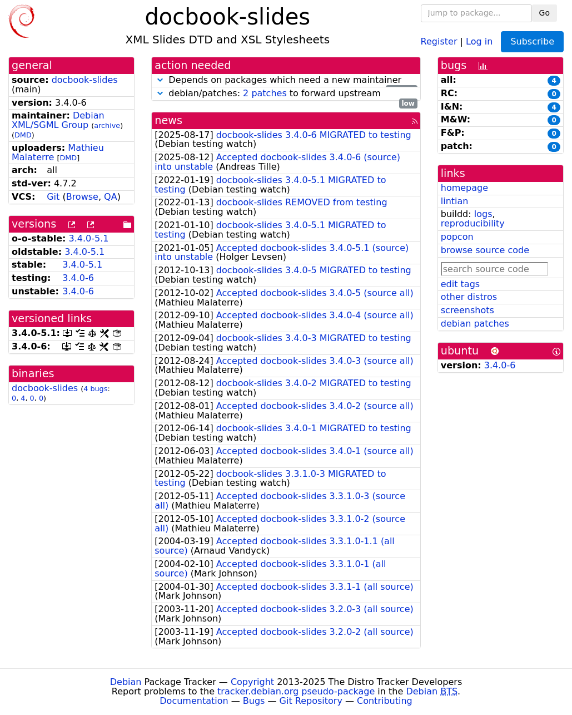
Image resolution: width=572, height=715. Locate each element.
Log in (479, 41)
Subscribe (532, 41)
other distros (469, 297)
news (168, 120)
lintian (455, 201)
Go (544, 12)
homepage (464, 188)
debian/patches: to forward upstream (286, 93)
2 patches (265, 93)
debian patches (475, 323)
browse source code (485, 250)
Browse (82, 196)
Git (53, 196)
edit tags (460, 284)
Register (439, 41)
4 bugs (95, 388)
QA (110, 196)
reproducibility (473, 223)
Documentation (194, 701)
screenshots (467, 310)
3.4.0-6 (78, 278)
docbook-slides (85, 80)
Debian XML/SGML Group (58, 120)
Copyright (252, 682)
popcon (457, 236)
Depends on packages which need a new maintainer (286, 80)
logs (483, 214)
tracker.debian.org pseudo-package (296, 691)
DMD (23, 135)
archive (107, 125)
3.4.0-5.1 (89, 238)
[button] (160, 80)
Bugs (254, 701)
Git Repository (311, 701)
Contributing (384, 701)
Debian (126, 682)
